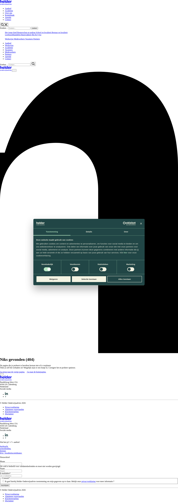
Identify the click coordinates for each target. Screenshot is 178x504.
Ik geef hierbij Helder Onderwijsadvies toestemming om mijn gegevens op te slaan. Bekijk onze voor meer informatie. (59, 481)
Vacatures (29, 39)
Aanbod (8, 8)
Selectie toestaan (89, 279)
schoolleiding (6, 449)
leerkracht (5, 446)
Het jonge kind (11, 32)
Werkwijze (9, 39)
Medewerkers (19, 39)
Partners (36, 39)
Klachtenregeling (12, 412)
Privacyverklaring (12, 407)
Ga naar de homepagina (37, 372)
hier (125, 253)
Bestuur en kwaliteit (60, 32)
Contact (8, 20)
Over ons (8, 13)
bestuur (4, 451)
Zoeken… (4, 28)
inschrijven (5, 485)
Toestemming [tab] (52, 232)
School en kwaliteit (44, 32)
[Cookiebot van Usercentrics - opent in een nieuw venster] (125, 223)
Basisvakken (26, 35)
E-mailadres (5, 473)
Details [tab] (89, 232)
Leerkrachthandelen (13, 35)
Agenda (8, 17)
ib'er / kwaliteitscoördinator (12, 453)
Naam (2, 468)
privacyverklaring (88, 481)
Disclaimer (9, 414)
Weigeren (53, 279)
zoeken (34, 28)
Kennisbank (9, 15)
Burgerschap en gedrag (26, 32)
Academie (9, 11)
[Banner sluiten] (141, 223)
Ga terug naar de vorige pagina (13, 372)
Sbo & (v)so (36, 35)
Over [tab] (126, 232)
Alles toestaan (124, 279)
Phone (2, 461)
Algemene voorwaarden (14, 409)
